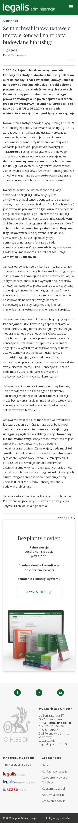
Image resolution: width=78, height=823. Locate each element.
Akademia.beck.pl (53, 795)
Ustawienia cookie (53, 801)
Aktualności (10, 21)
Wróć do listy (66, 518)
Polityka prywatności (58, 818)
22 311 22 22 (22, 765)
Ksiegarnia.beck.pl (53, 788)
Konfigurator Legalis (54, 771)
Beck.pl (46, 765)
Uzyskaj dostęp (39, 592)
